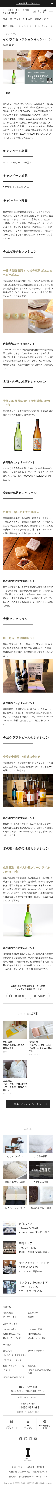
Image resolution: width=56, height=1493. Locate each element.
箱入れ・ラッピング (11, 1338)
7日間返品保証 (34, 1334)
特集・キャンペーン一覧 (13, 1366)
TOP (5, 26)
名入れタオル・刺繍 (37, 1338)
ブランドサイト (18, 1467)
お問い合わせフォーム (27, 1397)
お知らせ (32, 1366)
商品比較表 (8, 1313)
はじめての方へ (42, 19)
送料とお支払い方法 (11, 1334)
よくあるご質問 (35, 1329)
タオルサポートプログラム (14, 1355)
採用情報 (40, 1467)
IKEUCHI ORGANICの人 (13, 1377)
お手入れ (28, 19)
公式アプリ (8, 1351)
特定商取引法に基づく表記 (19, 1472)
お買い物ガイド (10, 1323)
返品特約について (40, 1472)
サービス (7, 1345)
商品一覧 (7, 1307)
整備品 (31, 1317)
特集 (5, 1051)
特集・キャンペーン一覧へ (27, 1104)
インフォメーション (12, 1360)
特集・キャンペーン (18, 26)
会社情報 (30, 1467)
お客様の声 (33, 1313)
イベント (7, 1370)
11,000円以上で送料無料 (28, 3)
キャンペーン (10, 33)
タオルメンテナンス (37, 1351)
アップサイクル (10, 1317)
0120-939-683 (30, 1407)
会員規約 (12, 1477)
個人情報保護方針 (26, 1477)
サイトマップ (41, 1477)
